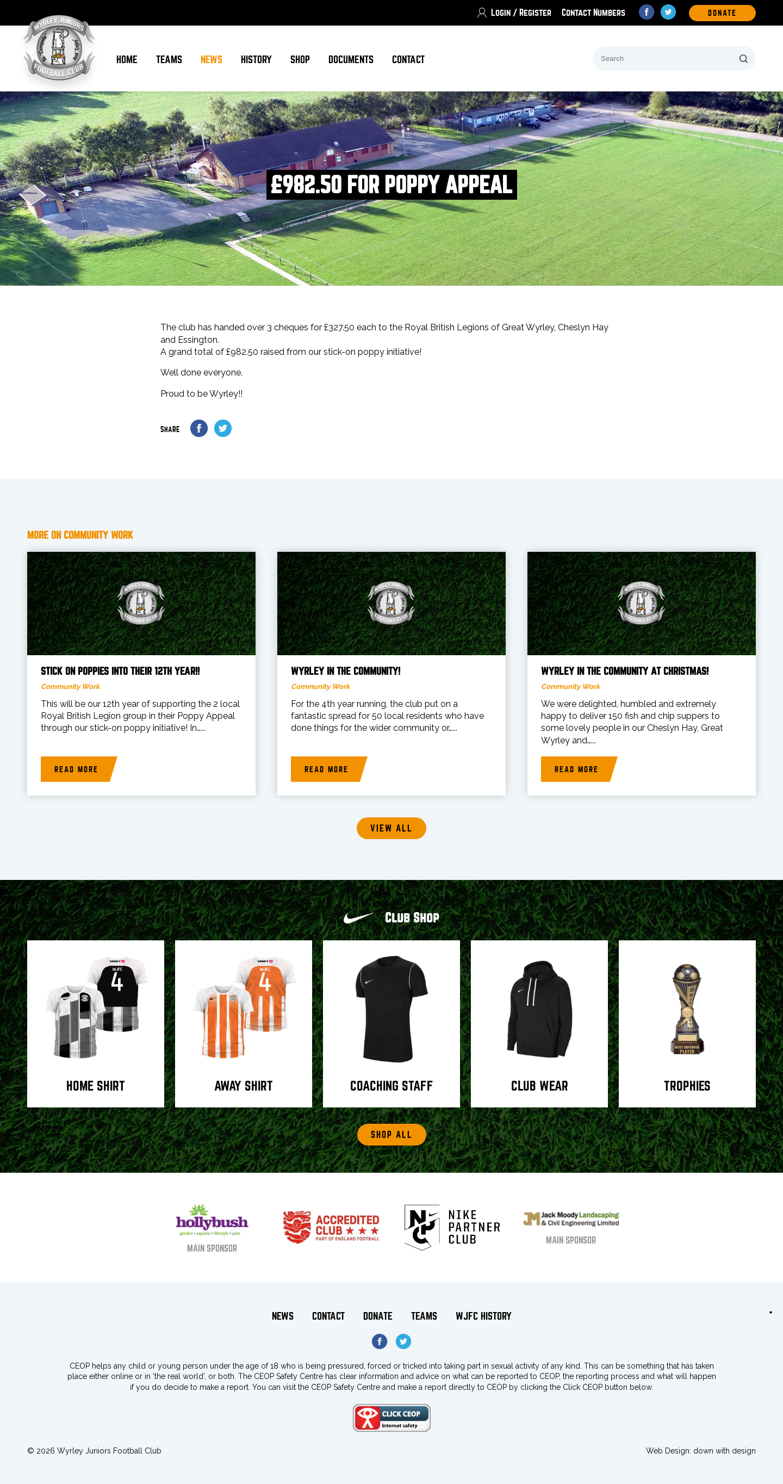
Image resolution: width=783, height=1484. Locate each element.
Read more (76, 769)
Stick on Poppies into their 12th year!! (120, 671)
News (211, 59)
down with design (724, 1450)
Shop (300, 59)
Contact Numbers (593, 12)
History (256, 59)
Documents (351, 59)
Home (127, 59)
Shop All (392, 1135)
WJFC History (484, 1316)
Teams (169, 59)
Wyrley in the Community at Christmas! (625, 671)
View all (391, 828)
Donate (378, 1316)
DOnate (722, 13)
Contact (408, 59)
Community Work (70, 686)
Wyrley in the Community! (345, 671)
